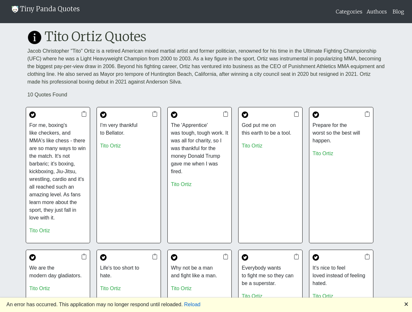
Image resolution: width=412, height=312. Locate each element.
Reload (192, 304)
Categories (349, 11)
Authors (377, 11)
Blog (398, 11)
